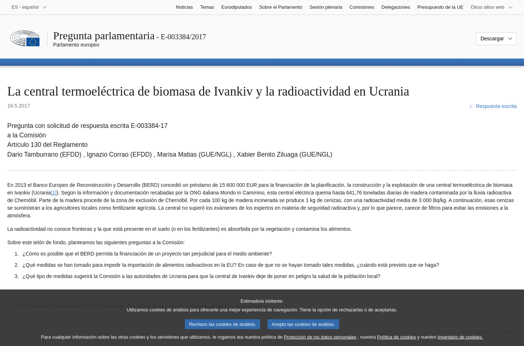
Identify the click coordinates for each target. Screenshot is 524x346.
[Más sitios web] (492, 7)
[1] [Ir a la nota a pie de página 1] (54, 193)
